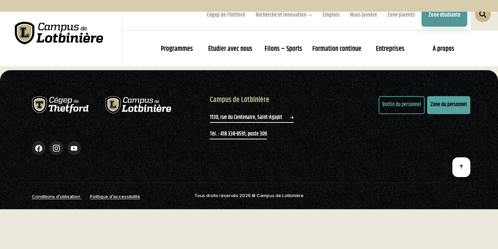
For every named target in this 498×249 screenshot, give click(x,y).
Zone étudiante (444, 14)
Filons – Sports (283, 49)
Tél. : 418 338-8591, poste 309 (238, 140)
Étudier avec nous (230, 49)
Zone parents (401, 14)
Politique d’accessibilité (115, 202)
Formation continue (336, 49)
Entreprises (390, 49)
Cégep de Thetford (226, 14)
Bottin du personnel (401, 111)
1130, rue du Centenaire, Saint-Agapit (252, 123)
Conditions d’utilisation (56, 202)
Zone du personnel (449, 111)
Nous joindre (363, 14)
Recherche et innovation (281, 14)
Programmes (177, 49)
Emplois (331, 14)
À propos (443, 49)
